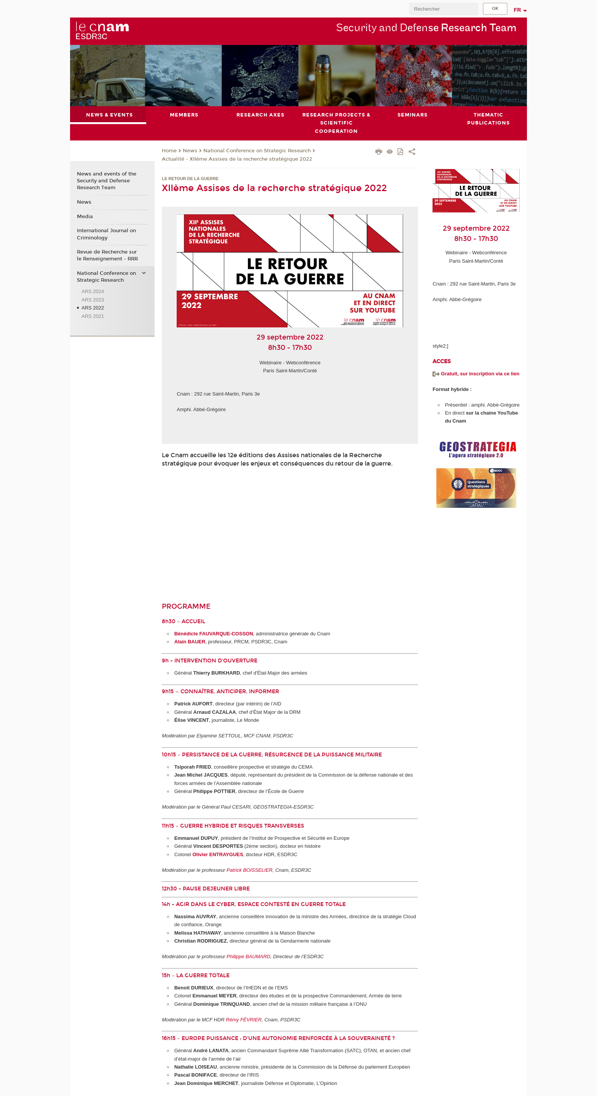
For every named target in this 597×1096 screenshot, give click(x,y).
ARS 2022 (92, 308)
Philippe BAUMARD (248, 956)
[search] (443, 9)
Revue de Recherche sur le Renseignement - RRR (107, 255)
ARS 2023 (92, 299)
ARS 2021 (92, 316)
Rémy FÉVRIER (244, 1019)
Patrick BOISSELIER (250, 870)
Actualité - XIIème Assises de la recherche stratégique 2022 (237, 159)
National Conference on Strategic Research (257, 151)
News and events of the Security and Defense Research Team (106, 181)
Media (85, 216)
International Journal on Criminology (106, 234)
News (190, 151)
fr (517, 10)
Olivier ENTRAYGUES (217, 854)
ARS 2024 (92, 291)
